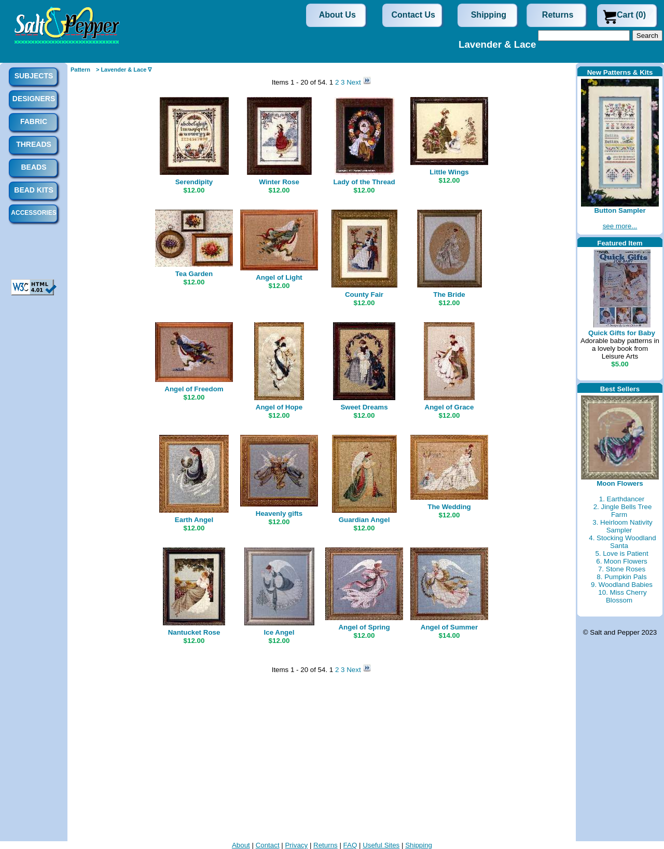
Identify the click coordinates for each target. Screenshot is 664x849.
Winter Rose (279, 182)
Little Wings (449, 172)
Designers (33, 98)
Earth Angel (194, 520)
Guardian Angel (364, 520)
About (241, 845)
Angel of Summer (449, 627)
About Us (337, 14)
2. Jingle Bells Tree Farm (622, 510)
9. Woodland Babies (622, 584)
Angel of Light (279, 277)
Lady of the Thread (364, 182)
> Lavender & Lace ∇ (124, 69)
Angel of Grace (449, 407)
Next (355, 82)
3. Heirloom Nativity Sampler (622, 526)
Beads (33, 167)
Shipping (488, 14)
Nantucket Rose (194, 632)
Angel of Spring (364, 627)
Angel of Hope (279, 407)
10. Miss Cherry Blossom (622, 596)
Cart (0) (631, 14)
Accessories (33, 212)
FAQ (350, 845)
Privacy (296, 845)
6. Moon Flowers (621, 561)
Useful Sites (381, 845)
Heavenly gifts (279, 513)
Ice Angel (279, 632)
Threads (33, 144)
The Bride (449, 294)
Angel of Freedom (193, 389)
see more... (620, 226)
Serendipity (194, 182)
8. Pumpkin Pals (621, 577)
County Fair (364, 294)
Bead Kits (33, 190)
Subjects (34, 76)
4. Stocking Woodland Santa (622, 542)
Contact (268, 845)
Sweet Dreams (364, 407)
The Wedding (449, 507)
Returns (557, 14)
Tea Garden (194, 274)
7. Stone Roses (621, 569)
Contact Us (413, 14)
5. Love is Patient (621, 553)
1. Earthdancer (621, 499)
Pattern (80, 69)
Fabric (33, 121)
